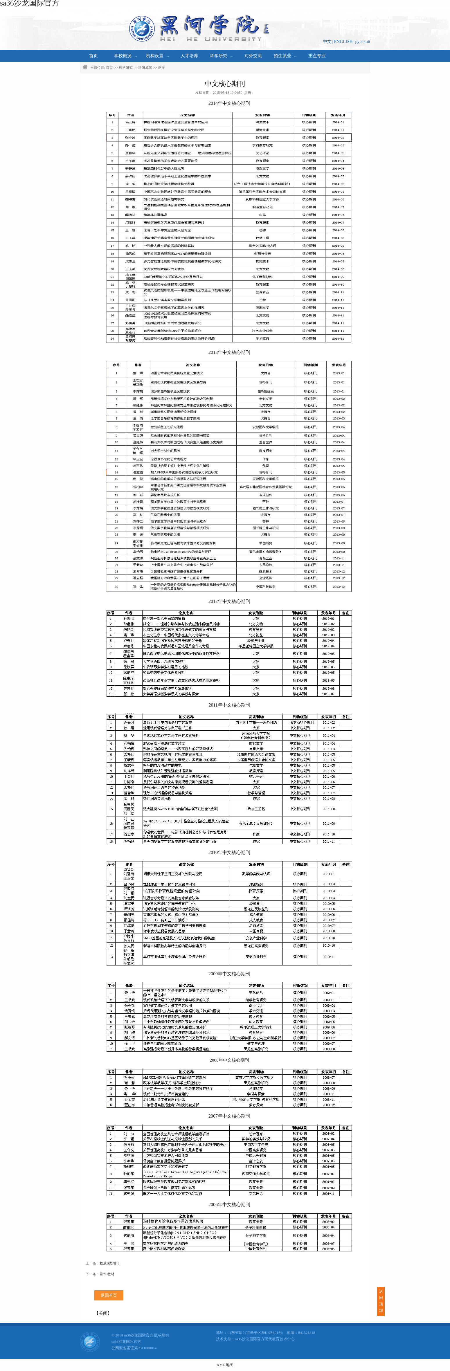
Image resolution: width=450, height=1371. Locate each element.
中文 (327, 41)
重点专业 (317, 55)
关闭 (103, 1313)
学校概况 (125, 55)
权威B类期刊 (109, 1263)
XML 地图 (225, 1365)
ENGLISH (343, 41)
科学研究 (221, 55)
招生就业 (285, 55)
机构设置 (157, 55)
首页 (93, 55)
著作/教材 (107, 1274)
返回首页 (109, 1295)
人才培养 (189, 55)
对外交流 (253, 55)
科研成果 (145, 68)
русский (362, 41)
